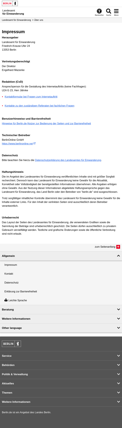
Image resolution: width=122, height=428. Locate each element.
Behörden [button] (8, 365)
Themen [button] (7, 392)
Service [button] (7, 355)
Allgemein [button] (8, 255)
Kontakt (8, 273)
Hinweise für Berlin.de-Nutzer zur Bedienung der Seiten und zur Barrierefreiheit (46, 123)
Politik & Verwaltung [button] (15, 374)
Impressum (10, 264)
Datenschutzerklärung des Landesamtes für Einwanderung (68, 160)
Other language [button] (12, 327)
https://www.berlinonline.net (17, 143)
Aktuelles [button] (8, 383)
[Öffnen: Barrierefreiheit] (99, 12)
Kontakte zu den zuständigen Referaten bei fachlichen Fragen (40, 105)
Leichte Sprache (15, 300)
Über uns (38, 20)
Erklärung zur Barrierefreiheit (20, 291)
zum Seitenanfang (105, 246)
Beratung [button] (8, 309)
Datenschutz (11, 282)
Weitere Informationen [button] (16, 318)
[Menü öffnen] (116, 12)
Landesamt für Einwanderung (16, 20)
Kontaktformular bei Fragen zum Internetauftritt (31, 96)
